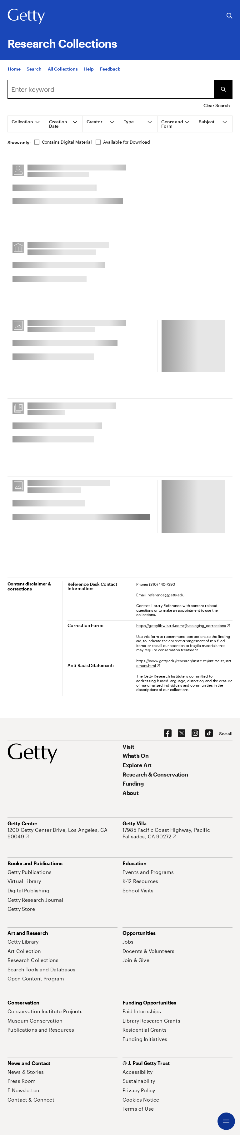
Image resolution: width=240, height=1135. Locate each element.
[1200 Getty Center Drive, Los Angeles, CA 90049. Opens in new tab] (63, 833)
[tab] (26, 124)
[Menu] (226, 1121)
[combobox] (111, 89)
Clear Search (216, 105)
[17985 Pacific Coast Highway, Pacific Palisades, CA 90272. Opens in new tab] (177, 833)
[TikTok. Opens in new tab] (209, 733)
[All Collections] (63, 71)
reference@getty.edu (166, 595)
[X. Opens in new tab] (181, 733)
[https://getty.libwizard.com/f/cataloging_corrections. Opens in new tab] (183, 625)
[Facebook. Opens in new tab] (168, 733)
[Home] (14, 71)
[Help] (89, 71)
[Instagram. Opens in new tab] (195, 733)
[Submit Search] (223, 89)
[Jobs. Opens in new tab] (128, 942)
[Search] (34, 71)
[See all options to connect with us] (225, 734)
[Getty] (26, 16)
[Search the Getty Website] (229, 16)
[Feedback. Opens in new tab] (110, 71)
